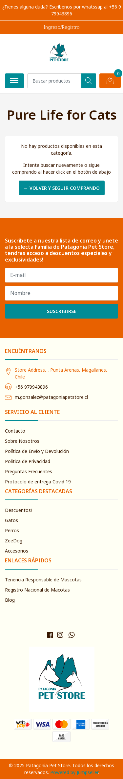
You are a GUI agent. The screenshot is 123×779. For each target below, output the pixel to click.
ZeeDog (13, 540)
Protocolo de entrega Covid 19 (38, 481)
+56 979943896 (31, 387)
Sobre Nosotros (22, 441)
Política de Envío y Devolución (37, 451)
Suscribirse (61, 311)
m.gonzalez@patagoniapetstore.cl (51, 397)
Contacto (15, 431)
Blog (10, 600)
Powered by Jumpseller (74, 772)
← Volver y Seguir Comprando (62, 188)
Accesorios (16, 551)
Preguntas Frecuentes (28, 471)
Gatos (11, 520)
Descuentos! (18, 510)
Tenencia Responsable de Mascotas (43, 579)
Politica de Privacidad (27, 461)
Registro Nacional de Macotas (37, 590)
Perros (12, 530)
